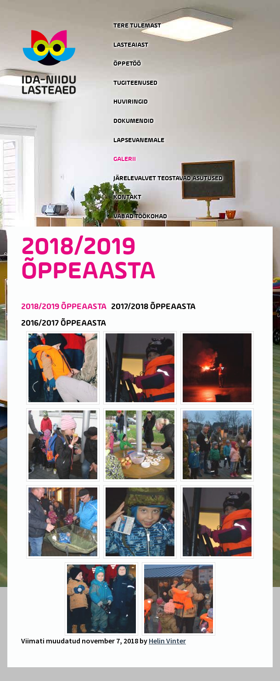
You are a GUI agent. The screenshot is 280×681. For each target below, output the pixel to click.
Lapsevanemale (138, 140)
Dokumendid (133, 121)
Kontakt (127, 197)
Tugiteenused (135, 83)
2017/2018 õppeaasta (153, 307)
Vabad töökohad (140, 216)
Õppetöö (127, 64)
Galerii (124, 159)
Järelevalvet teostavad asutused (168, 178)
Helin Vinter (167, 640)
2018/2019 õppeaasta (63, 307)
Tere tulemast (137, 25)
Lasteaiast (130, 45)
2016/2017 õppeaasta (63, 323)
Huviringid (130, 102)
